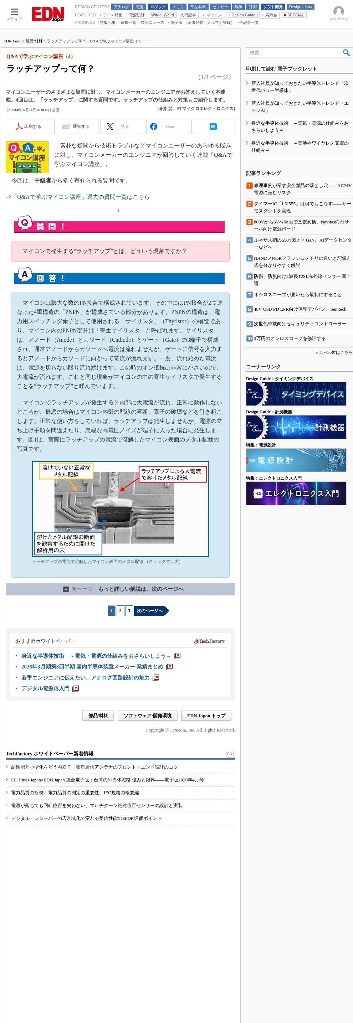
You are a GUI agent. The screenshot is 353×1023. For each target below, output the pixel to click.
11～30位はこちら (336, 352)
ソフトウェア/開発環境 (148, 715)
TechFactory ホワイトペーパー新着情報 (49, 753)
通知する (81, 126)
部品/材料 (34, 41)
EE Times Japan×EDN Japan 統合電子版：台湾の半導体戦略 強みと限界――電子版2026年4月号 (107, 779)
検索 (347, 52)
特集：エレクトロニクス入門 (274, 478)
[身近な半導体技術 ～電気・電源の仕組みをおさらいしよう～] (100, 656)
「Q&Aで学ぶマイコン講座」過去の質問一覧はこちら (80, 197)
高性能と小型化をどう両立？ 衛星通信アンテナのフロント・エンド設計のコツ (94, 767)
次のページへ (150, 610)
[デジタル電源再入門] (50, 688)
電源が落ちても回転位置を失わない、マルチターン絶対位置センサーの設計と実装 (97, 805)
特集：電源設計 (261, 445)
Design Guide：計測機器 (269, 411)
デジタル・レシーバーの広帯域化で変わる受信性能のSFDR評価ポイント (86, 818)
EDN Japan (12, 41)
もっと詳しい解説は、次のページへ (123, 589)
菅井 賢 (166, 108)
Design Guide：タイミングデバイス (279, 378)
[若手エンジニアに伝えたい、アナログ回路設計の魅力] (90, 678)
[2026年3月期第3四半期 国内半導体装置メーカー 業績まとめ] (97, 667)
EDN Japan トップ (206, 715)
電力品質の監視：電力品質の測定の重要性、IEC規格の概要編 (75, 792)
